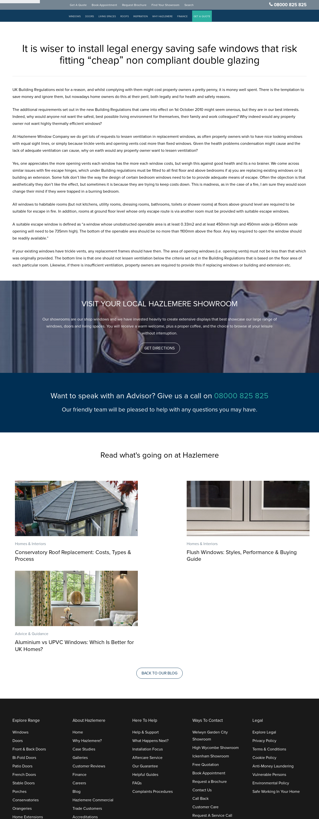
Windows (80, 17)
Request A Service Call (212, 726)
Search (194, 6)
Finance (188, 17)
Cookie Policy (264, 668)
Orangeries (22, 719)
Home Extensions (27, 728)
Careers (79, 694)
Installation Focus (147, 660)
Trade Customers (87, 719)
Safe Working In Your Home (276, 702)
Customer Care (205, 718)
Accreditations (85, 728)
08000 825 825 (290, 5)
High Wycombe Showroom (215, 658)
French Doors (24, 685)
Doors (95, 17)
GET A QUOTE (207, 17)
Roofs (130, 17)
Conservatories (25, 711)
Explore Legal (264, 643)
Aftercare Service (147, 668)
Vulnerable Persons (269, 685)
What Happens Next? (150, 652)
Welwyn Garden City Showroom (210, 647)
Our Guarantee (145, 677)
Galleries (80, 668)
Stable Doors (23, 694)
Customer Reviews (89, 677)
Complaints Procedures (152, 702)
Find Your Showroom (171, 6)
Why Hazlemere (168, 17)
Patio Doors (22, 677)
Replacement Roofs (29, 736)
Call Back (200, 709)
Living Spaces (112, 17)
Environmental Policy (270, 694)
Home (78, 643)
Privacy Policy (264, 652)
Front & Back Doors (29, 660)
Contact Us (202, 701)
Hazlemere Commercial (93, 711)
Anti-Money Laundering (273, 677)
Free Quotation (205, 675)
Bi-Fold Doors (24, 668)
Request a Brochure (209, 692)
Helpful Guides (145, 685)
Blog (76, 702)
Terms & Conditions (269, 660)
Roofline (19, 745)
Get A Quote (83, 6)
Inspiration (146, 17)
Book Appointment (110, 6)
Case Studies (84, 660)
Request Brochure (140, 6)
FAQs (137, 694)
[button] (159, 348)
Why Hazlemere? (87, 652)
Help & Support (145, 643)
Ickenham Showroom (210, 667)
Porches (19, 702)
